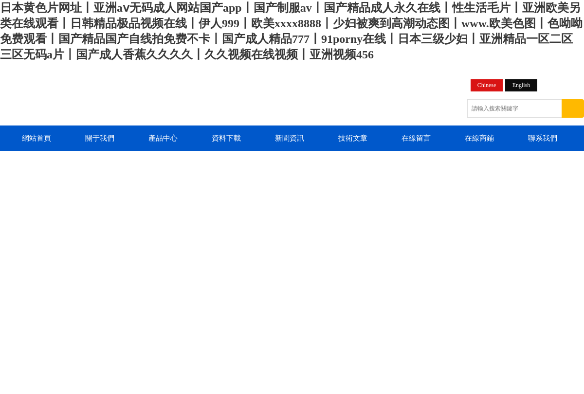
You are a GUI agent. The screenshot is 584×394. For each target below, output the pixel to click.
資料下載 (226, 138)
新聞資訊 (289, 138)
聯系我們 (542, 138)
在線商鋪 (479, 138)
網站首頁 (36, 138)
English (521, 85)
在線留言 (416, 138)
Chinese (486, 85)
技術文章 (352, 138)
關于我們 (99, 138)
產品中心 (163, 138)
